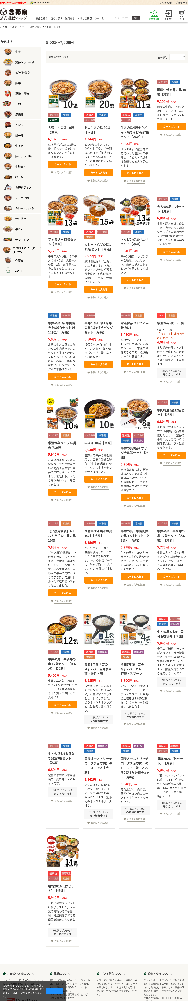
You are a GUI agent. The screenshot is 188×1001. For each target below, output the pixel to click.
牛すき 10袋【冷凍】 (98, 443)
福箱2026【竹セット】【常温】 (61, 888)
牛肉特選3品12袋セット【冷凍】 (170, 412)
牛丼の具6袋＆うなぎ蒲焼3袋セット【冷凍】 (61, 758)
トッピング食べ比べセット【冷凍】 (134, 241)
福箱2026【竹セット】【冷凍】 (170, 761)
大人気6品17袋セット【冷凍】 (170, 209)
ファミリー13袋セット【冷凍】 (62, 241)
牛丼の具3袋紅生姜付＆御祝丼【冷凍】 (171, 634)
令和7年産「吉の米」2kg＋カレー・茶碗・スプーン (134, 669)
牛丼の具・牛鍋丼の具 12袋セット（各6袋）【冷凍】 (171, 536)
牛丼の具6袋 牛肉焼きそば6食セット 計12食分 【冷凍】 (61, 328)
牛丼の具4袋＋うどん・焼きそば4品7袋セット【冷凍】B (135, 132)
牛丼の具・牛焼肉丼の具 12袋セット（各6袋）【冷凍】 (135, 536)
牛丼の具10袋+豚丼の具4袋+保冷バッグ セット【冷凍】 (98, 328)
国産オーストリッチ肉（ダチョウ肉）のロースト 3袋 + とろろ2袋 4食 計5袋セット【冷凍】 (135, 767)
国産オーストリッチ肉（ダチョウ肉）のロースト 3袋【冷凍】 (98, 765)
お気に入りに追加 (63, 172)
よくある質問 (166, 2)
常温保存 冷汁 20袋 (170, 323)
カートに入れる (62, 164)
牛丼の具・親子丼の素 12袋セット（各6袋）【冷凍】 (62, 664)
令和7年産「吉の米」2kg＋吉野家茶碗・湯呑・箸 (98, 669)
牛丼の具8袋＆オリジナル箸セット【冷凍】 (134, 453)
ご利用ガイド (182, 2)
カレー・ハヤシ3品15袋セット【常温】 (98, 246)
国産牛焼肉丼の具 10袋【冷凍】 (171, 92)
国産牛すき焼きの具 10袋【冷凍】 (98, 533)
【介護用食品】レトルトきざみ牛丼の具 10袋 (62, 536)
